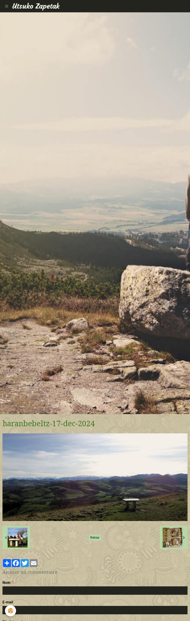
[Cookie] (10, 610)
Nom (6, 583)
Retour (94, 537)
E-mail (7, 602)
